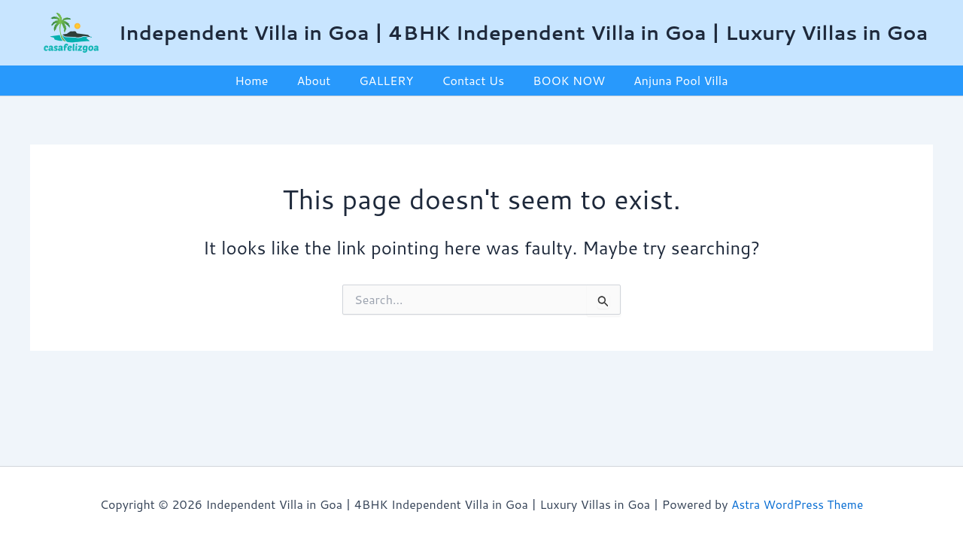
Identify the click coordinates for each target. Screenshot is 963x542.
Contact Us (470, 80)
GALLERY (388, 80)
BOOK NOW (562, 80)
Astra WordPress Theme (797, 504)
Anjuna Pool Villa (669, 80)
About (320, 80)
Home (262, 80)
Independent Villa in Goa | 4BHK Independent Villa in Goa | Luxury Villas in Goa (523, 32)
